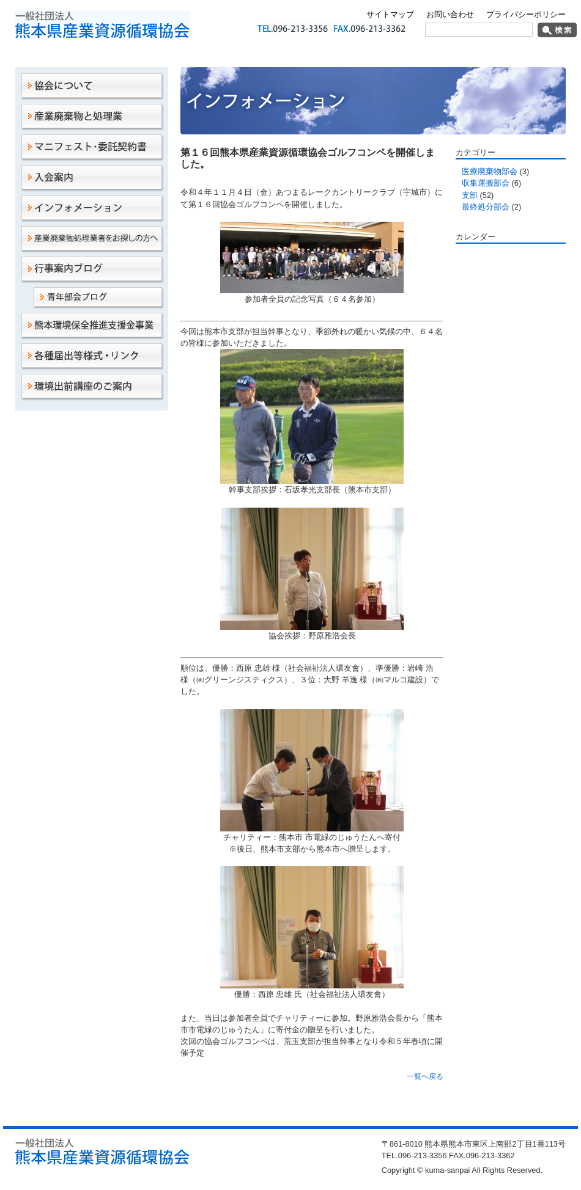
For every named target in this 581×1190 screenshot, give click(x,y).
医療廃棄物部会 (489, 171)
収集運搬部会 (485, 183)
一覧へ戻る (425, 1076)
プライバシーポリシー (526, 14)
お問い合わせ (450, 14)
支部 (470, 195)
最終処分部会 (485, 206)
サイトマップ (390, 14)
